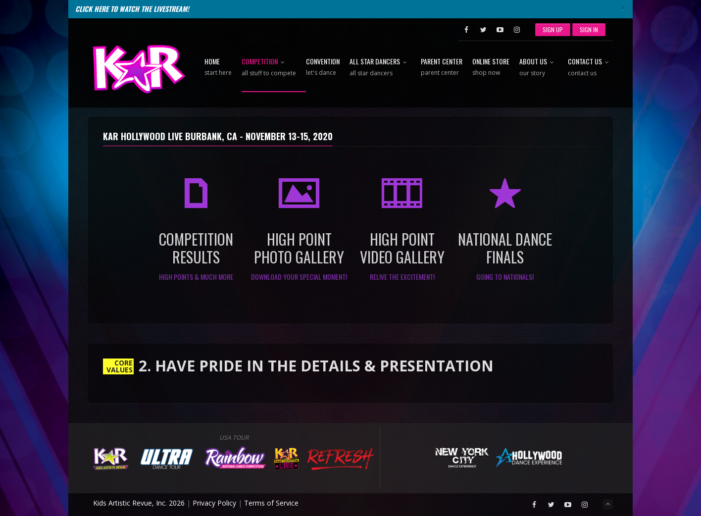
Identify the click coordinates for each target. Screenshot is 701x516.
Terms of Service (271, 503)
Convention (323, 67)
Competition (269, 67)
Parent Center (441, 67)
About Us (538, 67)
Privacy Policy (214, 503)
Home (218, 67)
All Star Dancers (380, 67)
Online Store (490, 67)
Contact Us (590, 67)
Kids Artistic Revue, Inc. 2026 (139, 503)
